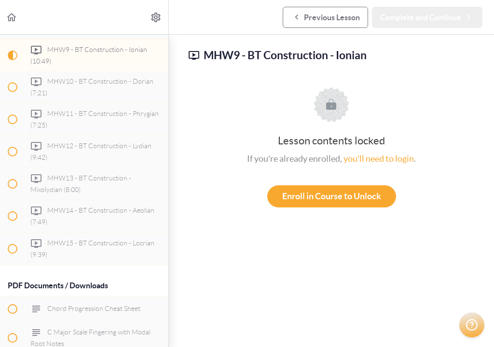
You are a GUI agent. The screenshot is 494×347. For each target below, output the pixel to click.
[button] (12, 17)
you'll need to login (378, 159)
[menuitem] (156, 17)
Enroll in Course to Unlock (331, 196)
